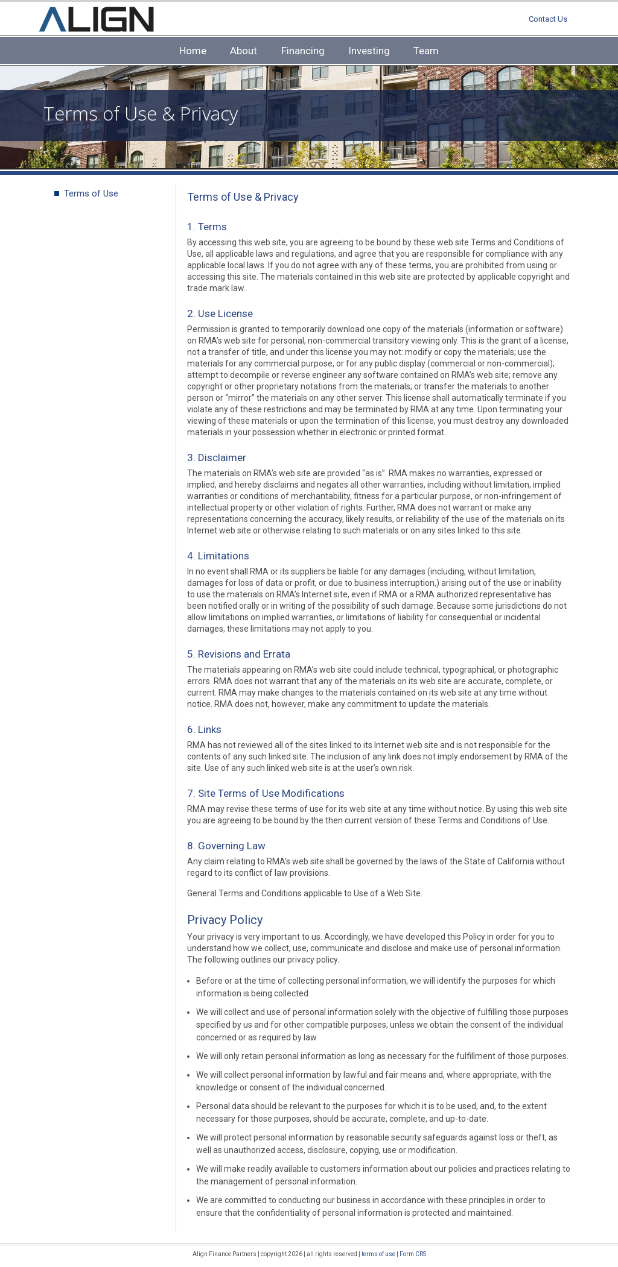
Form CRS (413, 1254)
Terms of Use (91, 193)
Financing (303, 51)
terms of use (378, 1254)
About (243, 51)
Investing (369, 51)
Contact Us (548, 19)
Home (192, 51)
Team (426, 51)
